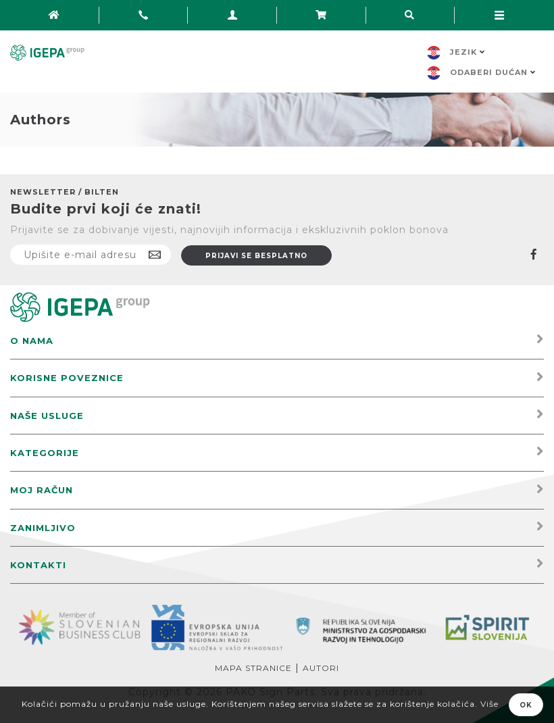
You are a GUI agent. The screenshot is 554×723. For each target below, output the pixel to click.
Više (489, 704)
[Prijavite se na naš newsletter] (90, 255)
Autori (321, 668)
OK (526, 705)
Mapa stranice (253, 668)
